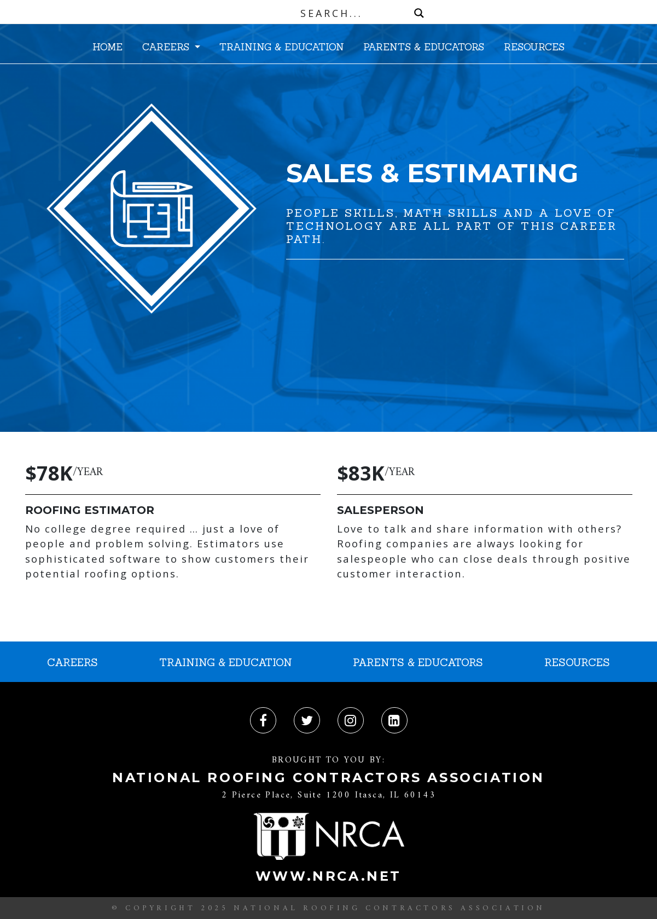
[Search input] (331, 13)
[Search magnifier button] (419, 13)
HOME (107, 47)
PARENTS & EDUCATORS (423, 47)
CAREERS (167, 47)
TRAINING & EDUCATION (281, 47)
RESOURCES (534, 47)
